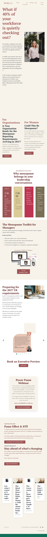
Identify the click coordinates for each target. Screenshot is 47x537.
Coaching (31, 2)
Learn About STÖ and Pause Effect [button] (14, 445)
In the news (42, 3)
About (18, 2)
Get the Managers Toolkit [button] (23, 271)
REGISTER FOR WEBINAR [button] (23, 410)
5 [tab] (24, 356)
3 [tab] (20, 356)
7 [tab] (28, 356)
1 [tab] (16, 356)
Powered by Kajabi (41, 533)
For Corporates (25, 3)
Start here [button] (7, 156)
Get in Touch (6, 530)
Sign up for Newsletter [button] (12, 467)
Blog (36, 2)
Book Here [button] (23, 368)
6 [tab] (26, 356)
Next (43, 343)
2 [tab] (18, 356)
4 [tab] (22, 356)
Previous (3, 343)
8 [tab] (30, 356)
